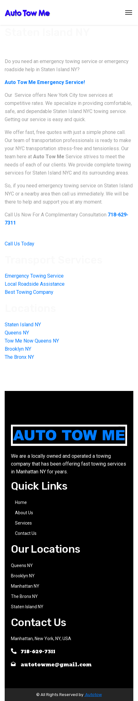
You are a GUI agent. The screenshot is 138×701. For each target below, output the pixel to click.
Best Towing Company (29, 292)
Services (23, 523)
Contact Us (26, 533)
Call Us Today (19, 244)
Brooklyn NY (18, 349)
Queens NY (17, 333)
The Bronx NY (19, 357)
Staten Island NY (23, 325)
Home (21, 502)
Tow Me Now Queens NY (32, 341)
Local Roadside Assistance (35, 284)
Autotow (93, 694)
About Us (24, 512)
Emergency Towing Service (34, 276)
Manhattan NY (25, 586)
